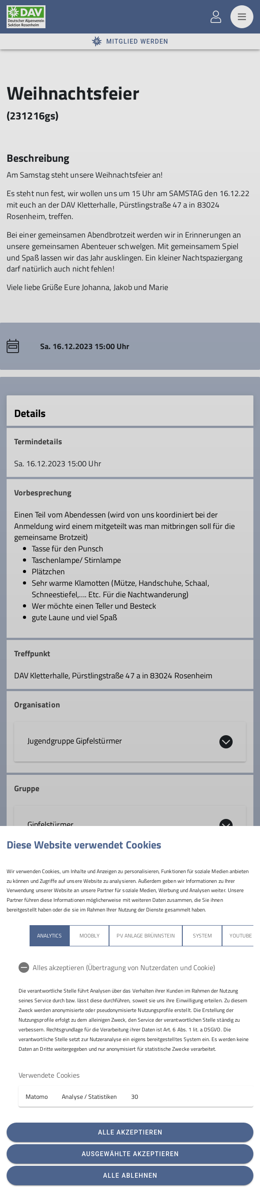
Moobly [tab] (89, 935)
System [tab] (202, 935)
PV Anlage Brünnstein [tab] (146, 935)
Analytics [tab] (49, 935)
